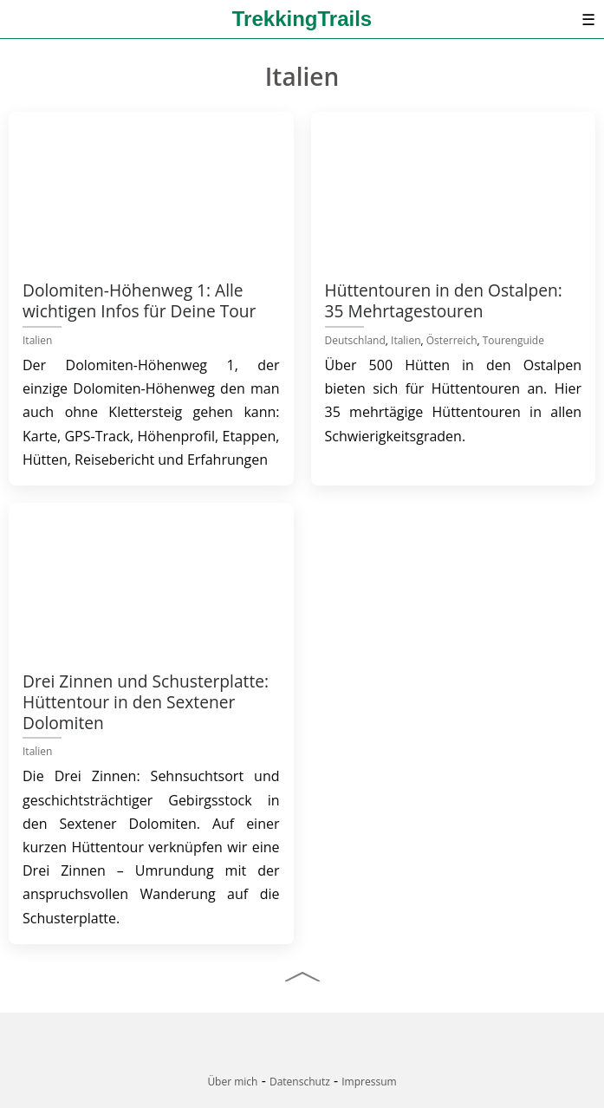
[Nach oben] (302, 976)
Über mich (232, 1081)
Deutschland (355, 340)
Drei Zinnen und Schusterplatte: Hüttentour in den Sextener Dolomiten (146, 701)
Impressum (368, 1081)
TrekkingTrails (302, 18)
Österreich (451, 340)
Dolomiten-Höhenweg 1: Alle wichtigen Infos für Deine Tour (139, 300)
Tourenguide (513, 340)
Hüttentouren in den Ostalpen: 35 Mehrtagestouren (443, 300)
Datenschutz (300, 1081)
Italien (37, 340)
